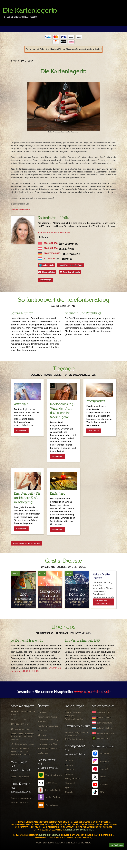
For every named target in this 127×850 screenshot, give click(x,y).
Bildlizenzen (43, 753)
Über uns (42, 735)
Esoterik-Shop (103, 738)
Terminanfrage (45, 280)
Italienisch (69, 769)
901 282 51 (49, 258)
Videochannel (52, 805)
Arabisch (69, 760)
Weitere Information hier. (79, 830)
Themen (42, 721)
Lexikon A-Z (51, 783)
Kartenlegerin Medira (47, 717)
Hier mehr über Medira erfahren (54, 232)
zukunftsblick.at (104, 723)
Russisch (69, 774)
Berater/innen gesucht (21, 798)
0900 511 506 (51, 248)
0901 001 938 (51, 243)
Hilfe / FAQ (43, 730)
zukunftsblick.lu (104, 728)
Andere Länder (48, 265)
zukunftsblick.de (104, 718)
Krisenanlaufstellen (53, 790)
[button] (122, 29)
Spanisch (69, 788)
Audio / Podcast (53, 797)
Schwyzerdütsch (72, 779)
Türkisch (68, 792)
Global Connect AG (49, 835)
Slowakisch (70, 783)
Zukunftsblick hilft (53, 775)
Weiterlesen (21, 431)
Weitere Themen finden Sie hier (26, 543)
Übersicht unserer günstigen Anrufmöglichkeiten (74, 715)
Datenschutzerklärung (48, 739)
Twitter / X (104, 777)
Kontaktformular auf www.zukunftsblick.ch (20, 753)
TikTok (103, 792)
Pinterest (104, 769)
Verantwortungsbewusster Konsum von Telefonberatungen (77, 735)
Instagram (104, 761)
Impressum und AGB (47, 744)
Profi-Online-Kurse (20, 803)
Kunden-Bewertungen (48, 726)
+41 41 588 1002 (21, 724)
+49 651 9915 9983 (22, 729)
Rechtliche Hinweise (20, 210)
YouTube (104, 784)
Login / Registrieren (20, 777)
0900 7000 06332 (53, 253)
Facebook (104, 753)
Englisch (69, 765)
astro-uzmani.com (105, 733)
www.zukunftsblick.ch (92, 692)
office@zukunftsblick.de (23, 744)
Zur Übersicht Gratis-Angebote (102, 602)
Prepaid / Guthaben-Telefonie (70, 265)
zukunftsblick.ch (104, 712)
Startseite (42, 712)
